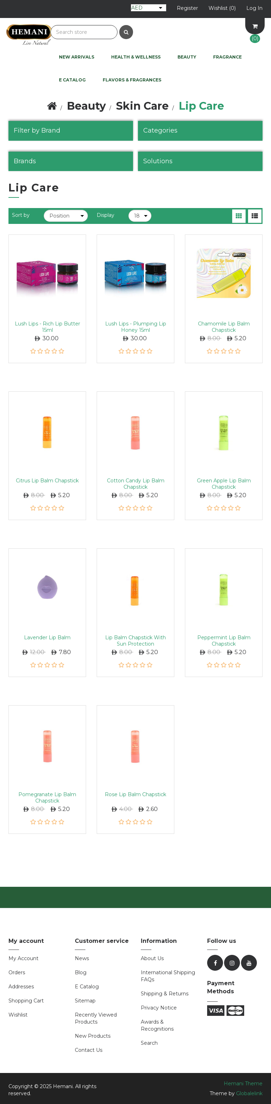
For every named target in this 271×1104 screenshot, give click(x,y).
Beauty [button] (186, 57)
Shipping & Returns (164, 993)
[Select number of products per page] (139, 216)
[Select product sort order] (66, 216)
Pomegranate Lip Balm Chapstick (47, 797)
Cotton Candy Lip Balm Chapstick (135, 483)
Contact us (88, 1050)
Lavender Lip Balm (47, 637)
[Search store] (84, 32)
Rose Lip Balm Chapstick (135, 794)
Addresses (21, 986)
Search (149, 1043)
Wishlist (18, 1015)
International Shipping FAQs (168, 976)
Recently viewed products (96, 1018)
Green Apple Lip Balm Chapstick (224, 483)
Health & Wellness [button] (136, 57)
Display (105, 215)
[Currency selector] (148, 7)
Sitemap (85, 1001)
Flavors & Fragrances (132, 80)
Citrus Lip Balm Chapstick (47, 480)
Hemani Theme (243, 1083)
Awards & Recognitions (157, 1025)
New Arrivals (76, 57)
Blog (80, 972)
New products (92, 1036)
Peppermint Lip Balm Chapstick (224, 640)
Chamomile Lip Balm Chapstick (224, 327)
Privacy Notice (159, 1008)
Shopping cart (26, 1001)
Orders (16, 972)
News (82, 958)
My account (23, 958)
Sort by (21, 215)
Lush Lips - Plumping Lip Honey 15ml (135, 327)
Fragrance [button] (227, 57)
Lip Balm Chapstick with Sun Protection (135, 640)
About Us (152, 958)
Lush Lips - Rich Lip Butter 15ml (47, 327)
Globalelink (249, 1093)
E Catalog (72, 80)
